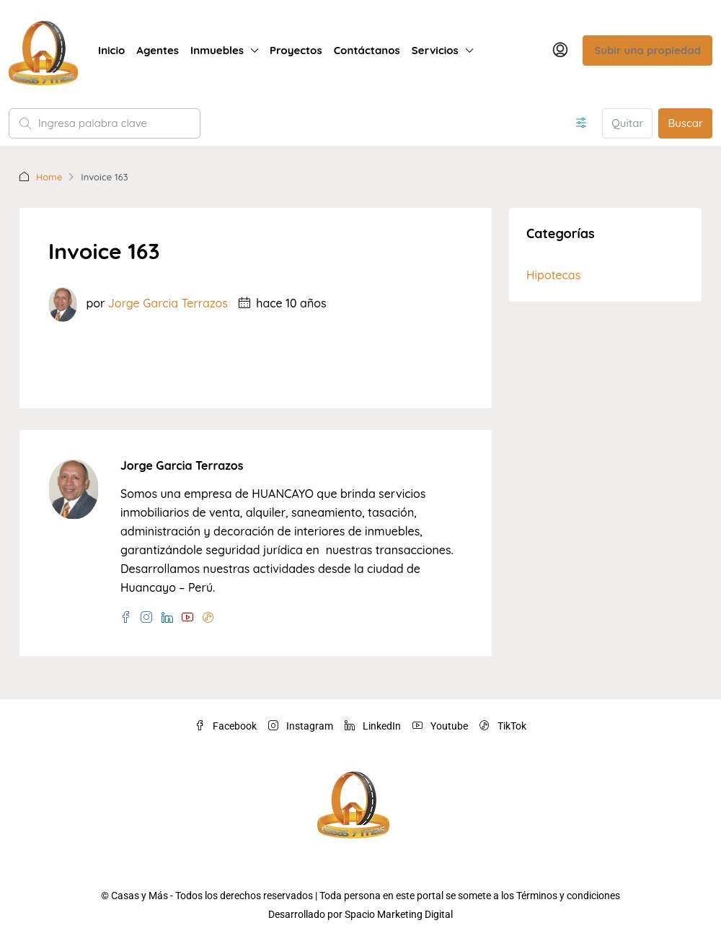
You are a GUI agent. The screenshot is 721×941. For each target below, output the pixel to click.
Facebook (226, 726)
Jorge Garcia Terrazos (168, 303)
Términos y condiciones (568, 895)
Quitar (627, 123)
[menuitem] (560, 50)
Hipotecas (553, 275)
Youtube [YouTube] (440, 726)
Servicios (435, 50)
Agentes (157, 50)
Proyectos (296, 50)
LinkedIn (373, 726)
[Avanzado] (581, 123)
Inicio (111, 50)
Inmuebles (217, 50)
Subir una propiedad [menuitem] (647, 50)
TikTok (502, 726)
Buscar (685, 123)
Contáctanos (367, 50)
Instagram (300, 726)
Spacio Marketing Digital (399, 914)
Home (49, 177)
